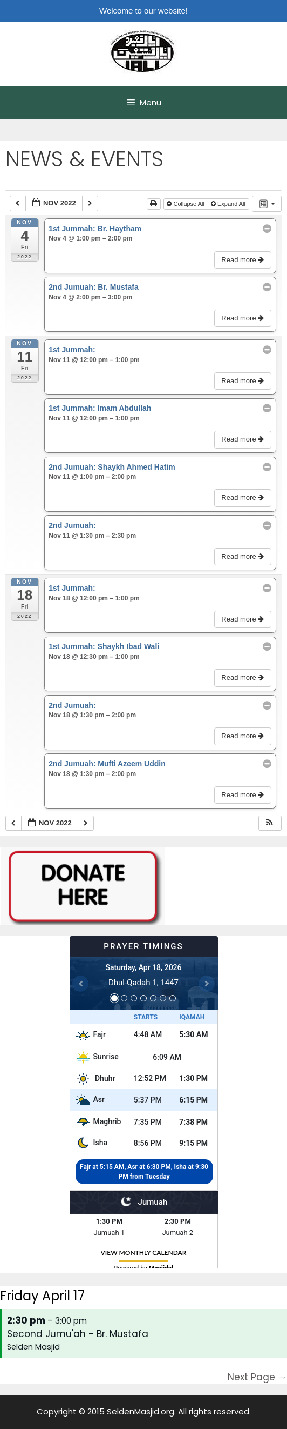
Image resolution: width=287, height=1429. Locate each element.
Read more (243, 260)
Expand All (229, 204)
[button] (270, 823)
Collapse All (186, 204)
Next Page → (257, 1377)
